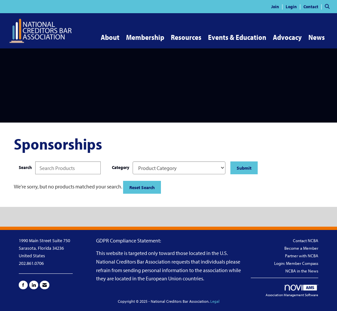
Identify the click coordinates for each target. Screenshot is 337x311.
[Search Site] (328, 6)
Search (25, 167)
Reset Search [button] (142, 187)
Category (120, 167)
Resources (186, 37)
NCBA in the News (301, 270)
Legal (215, 301)
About (110, 37)
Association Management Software (292, 291)
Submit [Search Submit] (244, 168)
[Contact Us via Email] (44, 285)
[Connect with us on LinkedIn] (33, 285)
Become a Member (301, 248)
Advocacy (287, 37)
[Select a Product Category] (179, 167)
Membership (145, 37)
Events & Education (237, 37)
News (316, 37)
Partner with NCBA (301, 255)
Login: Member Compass (296, 263)
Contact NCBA (305, 240)
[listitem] (278, 6)
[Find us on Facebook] (23, 285)
